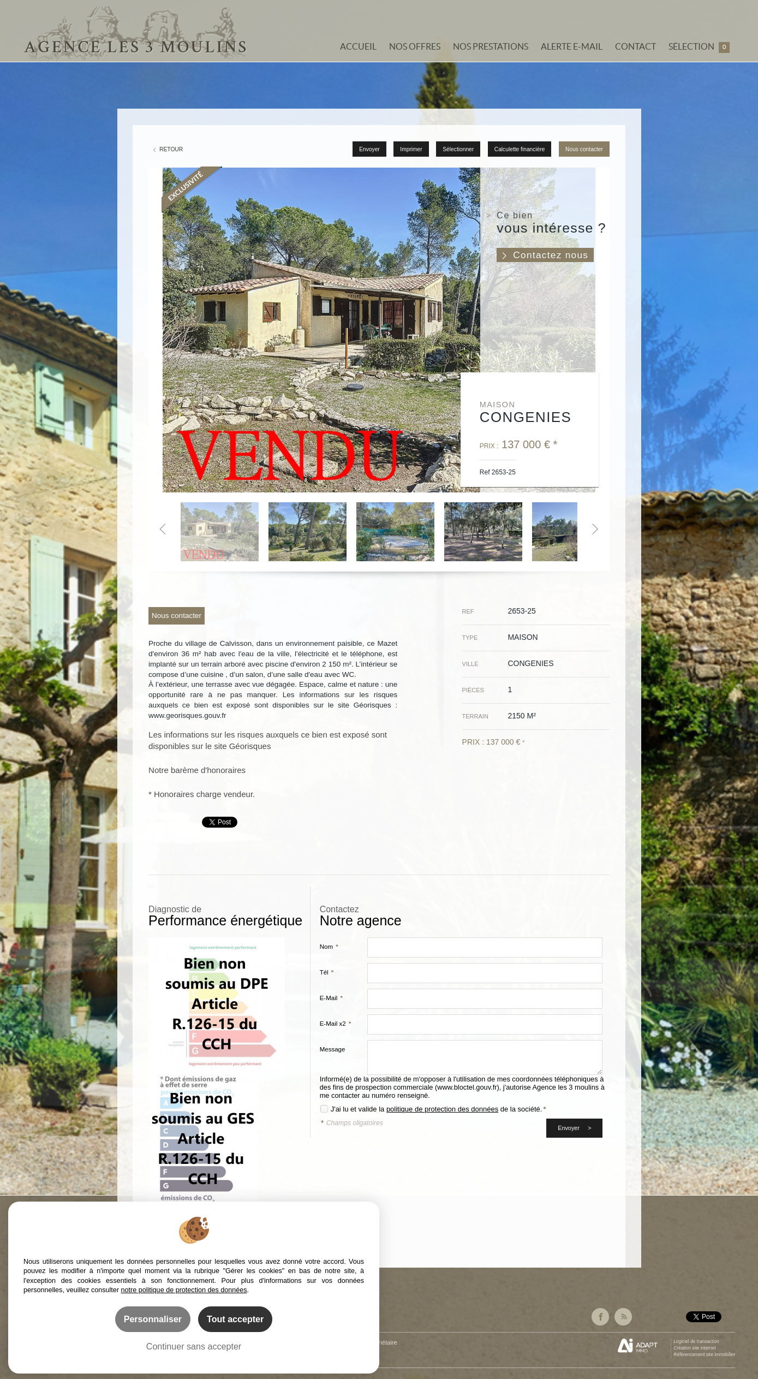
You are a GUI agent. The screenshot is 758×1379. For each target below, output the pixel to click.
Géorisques (250, 746)
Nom (329, 946)
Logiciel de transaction (696, 1341)
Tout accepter (235, 1319)
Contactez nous (550, 254)
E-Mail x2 (335, 1023)
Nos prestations (490, 46)
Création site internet (694, 1348)
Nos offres (414, 46)
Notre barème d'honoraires (198, 770)
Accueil (358, 46)
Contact (635, 46)
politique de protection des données (442, 1109)
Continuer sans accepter (193, 1346)
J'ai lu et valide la (358, 1109)
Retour (171, 149)
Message (332, 1049)
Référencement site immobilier (704, 1354)
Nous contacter (584, 149)
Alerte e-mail (571, 46)
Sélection (699, 47)
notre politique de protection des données (184, 1290)
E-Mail (331, 998)
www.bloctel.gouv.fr (467, 1087)
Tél (327, 972)
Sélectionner (458, 149)
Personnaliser (153, 1319)
